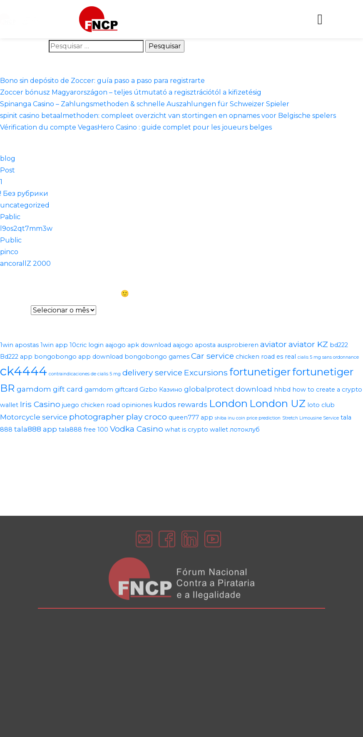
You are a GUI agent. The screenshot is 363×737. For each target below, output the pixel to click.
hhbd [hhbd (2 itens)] (282, 389)
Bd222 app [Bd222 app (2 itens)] (16, 356)
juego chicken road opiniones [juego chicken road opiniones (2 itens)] (107, 405)
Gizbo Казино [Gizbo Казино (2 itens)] (160, 389)
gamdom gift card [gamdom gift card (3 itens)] (50, 389)
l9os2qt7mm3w (26, 228)
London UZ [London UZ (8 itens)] (277, 403)
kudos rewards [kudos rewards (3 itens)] (180, 404)
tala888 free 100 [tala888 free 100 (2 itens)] (83, 429)
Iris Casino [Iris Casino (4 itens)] (40, 404)
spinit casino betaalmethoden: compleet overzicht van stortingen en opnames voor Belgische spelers (168, 116)
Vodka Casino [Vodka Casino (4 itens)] (136, 429)
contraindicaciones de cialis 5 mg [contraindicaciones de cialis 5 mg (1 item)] (85, 374)
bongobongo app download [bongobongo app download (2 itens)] (78, 356)
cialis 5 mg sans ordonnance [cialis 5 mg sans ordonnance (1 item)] (328, 357)
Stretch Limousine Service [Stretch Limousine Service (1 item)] (310, 418)
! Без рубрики (24, 193)
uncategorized (25, 205)
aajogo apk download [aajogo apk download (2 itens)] (138, 345)
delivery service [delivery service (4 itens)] (152, 372)
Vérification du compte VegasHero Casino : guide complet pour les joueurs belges (136, 127)
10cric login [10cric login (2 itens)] (87, 345)
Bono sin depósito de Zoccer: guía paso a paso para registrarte (102, 81)
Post (7, 170)
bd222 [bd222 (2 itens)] (339, 345)
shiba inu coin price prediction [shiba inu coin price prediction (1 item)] (248, 418)
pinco (9, 252)
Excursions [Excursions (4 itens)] (206, 372)
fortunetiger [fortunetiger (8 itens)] (260, 371)
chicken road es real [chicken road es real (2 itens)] (266, 356)
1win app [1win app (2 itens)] (54, 345)
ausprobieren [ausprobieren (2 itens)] (238, 345)
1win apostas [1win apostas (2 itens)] (19, 345)
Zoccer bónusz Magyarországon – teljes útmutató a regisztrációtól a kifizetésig (130, 92)
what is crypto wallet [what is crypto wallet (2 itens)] (196, 429)
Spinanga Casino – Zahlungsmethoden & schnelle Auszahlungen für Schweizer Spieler (144, 104)
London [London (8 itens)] (228, 403)
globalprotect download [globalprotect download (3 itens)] (228, 389)
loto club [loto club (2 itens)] (321, 405)
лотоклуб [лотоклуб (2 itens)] (245, 429)
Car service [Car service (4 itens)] (212, 356)
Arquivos (14, 310)
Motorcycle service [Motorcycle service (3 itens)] (33, 417)
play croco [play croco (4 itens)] (146, 417)
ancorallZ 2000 (25, 263)
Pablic (10, 217)
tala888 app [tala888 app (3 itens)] (35, 429)
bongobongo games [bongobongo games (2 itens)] (156, 356)
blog (7, 158)
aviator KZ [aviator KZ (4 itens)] (308, 344)
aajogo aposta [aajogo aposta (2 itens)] (194, 345)
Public (11, 240)
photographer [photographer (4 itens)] (96, 417)
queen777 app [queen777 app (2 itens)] (191, 417)
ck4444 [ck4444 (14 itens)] (23, 371)
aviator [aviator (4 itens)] (273, 344)
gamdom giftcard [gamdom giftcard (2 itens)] (111, 389)
